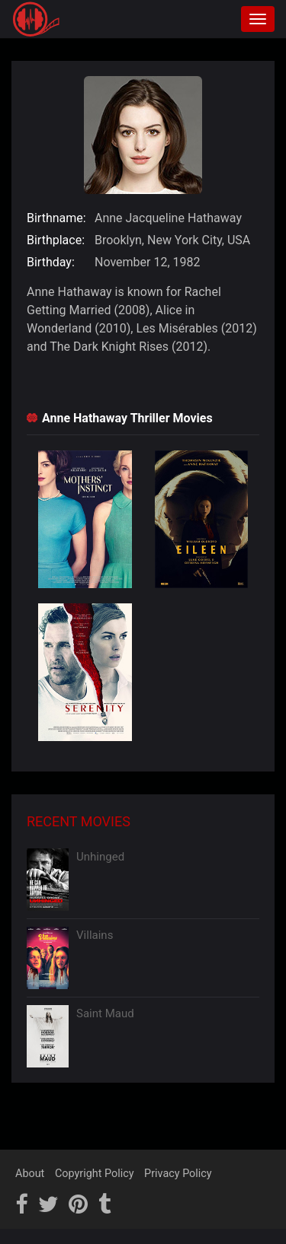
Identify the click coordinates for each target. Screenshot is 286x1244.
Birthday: (51, 262)
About (29, 1173)
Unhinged (100, 857)
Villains (94, 935)
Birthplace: (56, 240)
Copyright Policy (94, 1173)
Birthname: (56, 218)
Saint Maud (105, 1013)
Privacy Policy (178, 1173)
